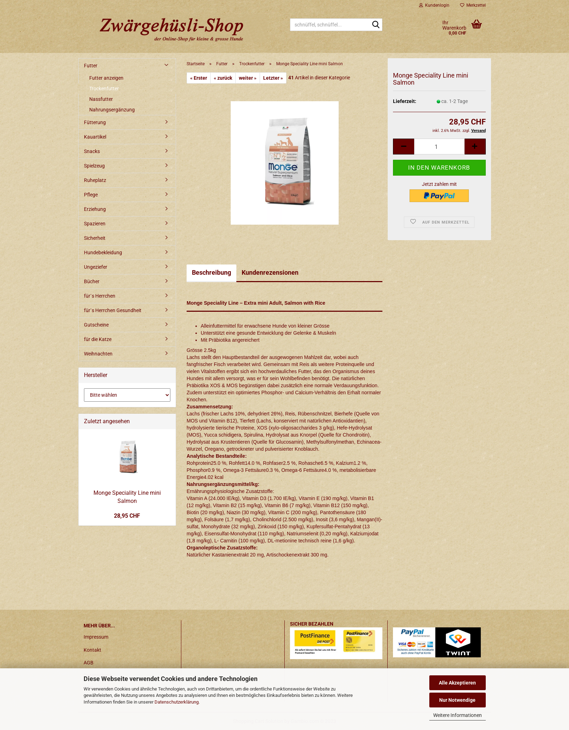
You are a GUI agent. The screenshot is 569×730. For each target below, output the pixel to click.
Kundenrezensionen (270, 272)
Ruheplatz (95, 180)
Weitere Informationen (457, 715)
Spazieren (94, 223)
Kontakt (92, 650)
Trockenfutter (104, 88)
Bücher (91, 281)
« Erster (198, 78)
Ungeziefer (95, 267)
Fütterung (95, 122)
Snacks (92, 151)
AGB (88, 662)
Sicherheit (94, 238)
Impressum (96, 637)
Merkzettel (473, 5)
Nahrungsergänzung (112, 109)
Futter (90, 65)
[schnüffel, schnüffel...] (375, 25)
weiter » (247, 78)
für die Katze (97, 339)
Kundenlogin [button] (434, 5)
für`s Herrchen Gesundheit (112, 310)
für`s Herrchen (99, 296)
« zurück (223, 78)
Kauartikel (95, 137)
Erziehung (95, 209)
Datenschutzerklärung (177, 702)
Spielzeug (94, 166)
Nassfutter (101, 99)
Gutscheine (96, 325)
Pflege (91, 194)
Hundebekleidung (103, 252)
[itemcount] (439, 146)
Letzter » (273, 78)
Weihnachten (98, 354)
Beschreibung (211, 272)
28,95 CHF (127, 515)
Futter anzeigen (106, 78)
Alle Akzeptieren (457, 683)
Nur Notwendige (457, 700)
